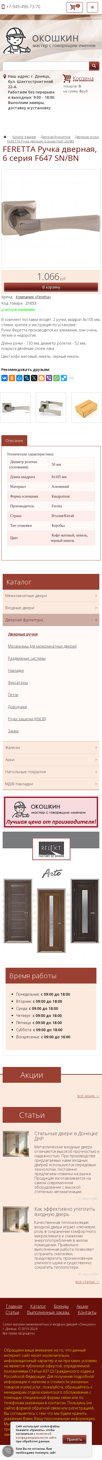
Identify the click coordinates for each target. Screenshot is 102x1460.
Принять (74, 1439)
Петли (13, 694)
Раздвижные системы (27, 658)
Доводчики (17, 706)
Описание (14, 440)
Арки (51, 760)
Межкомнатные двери (51, 596)
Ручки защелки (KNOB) (27, 718)
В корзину (51, 287)
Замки (13, 730)
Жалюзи (51, 747)
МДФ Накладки (51, 784)
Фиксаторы (18, 682)
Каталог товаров (24, 137)
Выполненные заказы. (48, 1312)
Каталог (38, 1306)
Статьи (12, 1312)
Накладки (16, 670)
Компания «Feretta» (33, 296)
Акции (82, 1306)
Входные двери (51, 608)
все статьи (85, 1281)
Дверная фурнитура (55, 137)
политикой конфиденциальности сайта (36, 1435)
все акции (86, 1095)
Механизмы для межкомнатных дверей (42, 646)
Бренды (61, 1306)
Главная (14, 1306)
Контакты (87, 1312)
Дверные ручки (87, 137)
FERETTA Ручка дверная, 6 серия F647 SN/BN (40, 141)
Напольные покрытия (51, 772)
